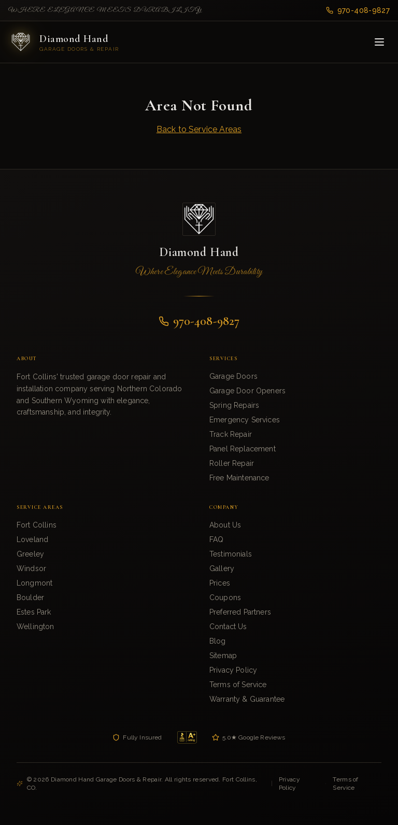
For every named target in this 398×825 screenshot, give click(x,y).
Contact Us (228, 626)
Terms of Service (238, 684)
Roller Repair (231, 463)
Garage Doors (233, 376)
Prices (219, 583)
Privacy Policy (233, 670)
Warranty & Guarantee (247, 699)
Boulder (30, 597)
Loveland (32, 539)
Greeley (30, 554)
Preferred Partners (240, 612)
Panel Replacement (242, 449)
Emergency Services (244, 420)
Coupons (225, 597)
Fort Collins (36, 525)
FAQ (216, 539)
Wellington (35, 626)
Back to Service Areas (199, 129)
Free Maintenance (239, 478)
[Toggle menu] (379, 42)
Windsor (31, 568)
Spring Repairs (234, 405)
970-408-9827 (358, 10)
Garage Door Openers (247, 391)
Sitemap (223, 655)
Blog (217, 641)
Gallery (221, 568)
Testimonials (230, 554)
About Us (225, 525)
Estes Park (34, 612)
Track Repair (230, 434)
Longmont (34, 583)
